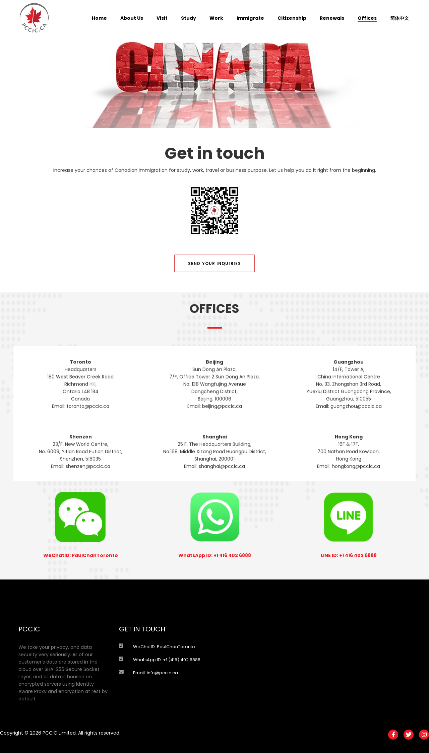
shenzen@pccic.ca (88, 489)
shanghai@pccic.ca (222, 489)
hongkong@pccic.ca (356, 489)
